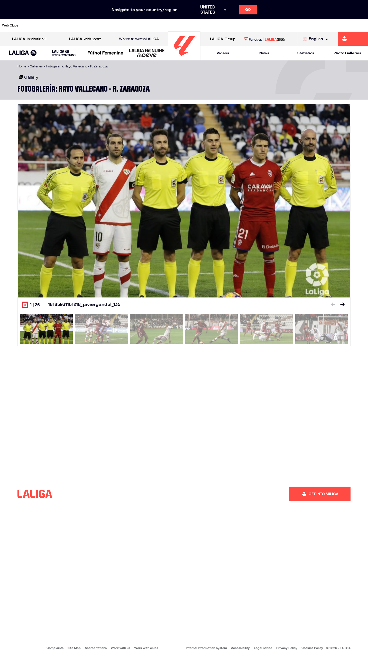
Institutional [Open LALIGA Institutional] (29, 39)
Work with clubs (146, 648)
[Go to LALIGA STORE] (264, 39)
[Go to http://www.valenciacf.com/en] (344, 25)
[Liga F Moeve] (105, 53)
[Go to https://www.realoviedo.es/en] (292, 25)
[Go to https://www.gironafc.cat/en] (153, 25)
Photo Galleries (347, 53)
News (264, 53)
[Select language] (317, 38)
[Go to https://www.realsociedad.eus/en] (310, 25)
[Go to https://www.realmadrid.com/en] (275, 25)
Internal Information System (206, 648)
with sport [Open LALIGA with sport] (85, 39)
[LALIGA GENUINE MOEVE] (147, 53)
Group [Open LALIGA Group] (222, 39)
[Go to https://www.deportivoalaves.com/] (84, 25)
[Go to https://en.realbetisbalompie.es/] (258, 25)
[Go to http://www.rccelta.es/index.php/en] (205, 25)
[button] (22, 53)
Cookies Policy (312, 648)
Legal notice (263, 648)
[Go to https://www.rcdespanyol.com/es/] (223, 25)
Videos (223, 53)
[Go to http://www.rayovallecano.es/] (188, 25)
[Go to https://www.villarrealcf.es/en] (362, 25)
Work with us (120, 648)
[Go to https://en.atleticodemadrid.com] (49, 25)
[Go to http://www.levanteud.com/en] (171, 25)
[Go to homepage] (184, 58)
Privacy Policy (286, 648)
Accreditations (96, 648)
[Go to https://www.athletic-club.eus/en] (32, 25)
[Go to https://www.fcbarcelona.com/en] (119, 25)
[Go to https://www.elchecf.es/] (101, 25)
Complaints (55, 648)
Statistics (305, 53)
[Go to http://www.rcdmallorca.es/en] (240, 25)
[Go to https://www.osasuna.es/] (66, 25)
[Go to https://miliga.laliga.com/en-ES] (353, 39)
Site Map (74, 648)
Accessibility (240, 648)
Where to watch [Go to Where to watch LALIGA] (139, 39)
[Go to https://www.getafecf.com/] (136, 25)
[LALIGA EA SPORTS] (22, 53)
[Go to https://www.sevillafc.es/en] (327, 25)
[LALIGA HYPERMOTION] (64, 53)
